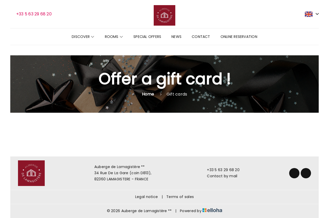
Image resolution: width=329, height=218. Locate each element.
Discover (83, 36)
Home (148, 94)
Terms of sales (180, 196)
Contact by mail (219, 176)
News (176, 36)
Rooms (114, 36)
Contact (201, 36)
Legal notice (146, 196)
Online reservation (239, 36)
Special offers (147, 36)
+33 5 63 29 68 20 (220, 169)
